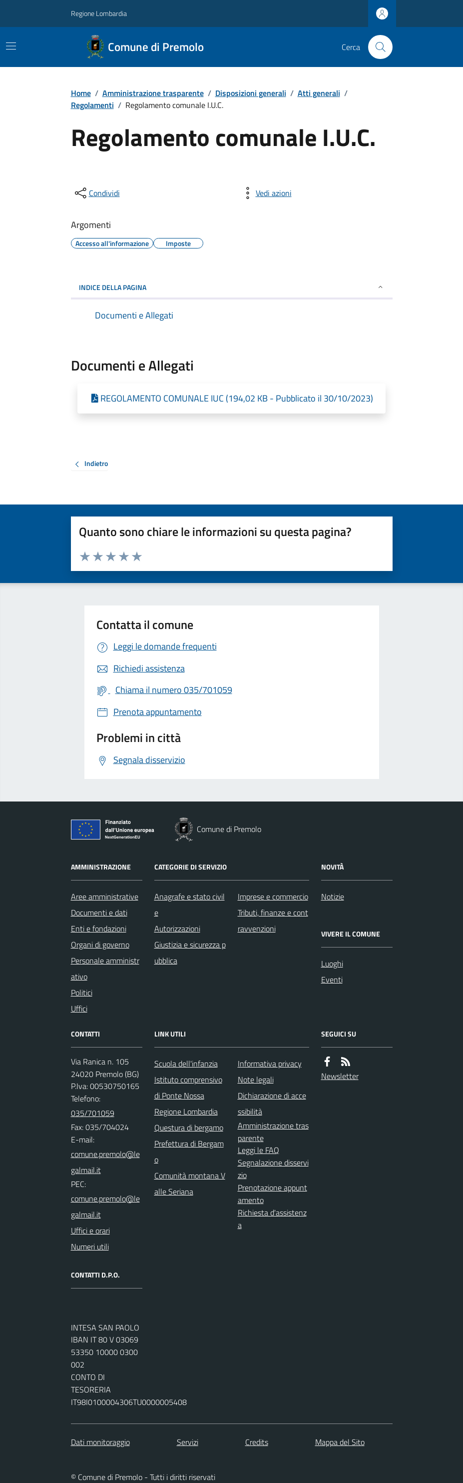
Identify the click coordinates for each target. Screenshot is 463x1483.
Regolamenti (92, 105)
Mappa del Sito (340, 1442)
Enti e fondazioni (98, 928)
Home (81, 93)
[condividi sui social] (96, 193)
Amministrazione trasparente (153, 93)
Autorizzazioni (177, 928)
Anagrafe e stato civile (189, 904)
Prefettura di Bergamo (189, 1152)
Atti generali (319, 93)
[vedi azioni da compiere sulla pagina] (266, 193)
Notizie (332, 896)
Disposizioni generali (250, 93)
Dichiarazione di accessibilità (272, 1104)
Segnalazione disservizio (273, 1168)
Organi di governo (100, 944)
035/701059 (92, 1113)
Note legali (256, 1080)
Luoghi (332, 964)
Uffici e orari (90, 1230)
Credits (256, 1442)
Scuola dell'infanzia (186, 1064)
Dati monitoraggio (100, 1442)
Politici (81, 992)
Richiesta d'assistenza (272, 1218)
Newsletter (340, 1076)
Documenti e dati (99, 912)
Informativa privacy (270, 1064)
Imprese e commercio (273, 896)
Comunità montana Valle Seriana (189, 1184)
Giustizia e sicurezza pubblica (190, 952)
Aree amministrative (104, 896)
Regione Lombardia (99, 13)
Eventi (332, 980)
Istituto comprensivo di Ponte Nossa (188, 1088)
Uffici (79, 1008)
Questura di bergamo (188, 1128)
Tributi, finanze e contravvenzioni (273, 920)
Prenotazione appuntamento (272, 1194)
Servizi (187, 1442)
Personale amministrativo (105, 968)
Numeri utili (90, 1246)
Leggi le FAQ (258, 1150)
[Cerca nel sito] (376, 47)
